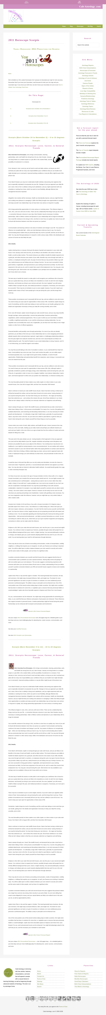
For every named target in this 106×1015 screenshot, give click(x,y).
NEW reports (89, 164)
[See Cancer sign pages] (41, 1002)
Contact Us (40, 976)
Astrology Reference (87, 104)
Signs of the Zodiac (88, 86)
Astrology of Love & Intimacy (88, 78)
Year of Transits (84, 150)
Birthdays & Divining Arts (88, 93)
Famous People (88, 83)
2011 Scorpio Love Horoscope (22, 635)
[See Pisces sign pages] (78, 1002)
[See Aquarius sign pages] (74, 1002)
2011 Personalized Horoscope (26, 617)
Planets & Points (88, 88)
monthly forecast (21, 629)
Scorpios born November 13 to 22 (38, 123)
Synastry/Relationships (87, 96)
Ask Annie (88, 80)
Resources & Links (88, 111)
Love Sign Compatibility (87, 91)
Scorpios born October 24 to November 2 (38, 108)
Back (9, 73)
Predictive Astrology (87, 98)
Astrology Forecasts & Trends (87, 73)
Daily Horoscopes (80, 976)
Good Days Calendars (81, 981)
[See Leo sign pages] (46, 1002)
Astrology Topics (87, 106)
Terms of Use (41, 979)
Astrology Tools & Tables (88, 101)
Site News (40, 984)
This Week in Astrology (81, 986)
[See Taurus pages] (32, 1002)
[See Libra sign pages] (55, 1002)
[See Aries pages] (27, 1002)
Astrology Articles (87, 75)
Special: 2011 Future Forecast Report (39, 611)
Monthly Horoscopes (81, 979)
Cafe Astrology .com (20, 15)
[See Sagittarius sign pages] (64, 1002)
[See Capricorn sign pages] (69, 1002)
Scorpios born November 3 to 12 (38, 116)
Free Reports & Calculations (88, 114)
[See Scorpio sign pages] (59, 1002)
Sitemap (39, 981)
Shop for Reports (79, 971)
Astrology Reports (88, 65)
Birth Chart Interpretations (87, 68)
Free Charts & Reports (81, 973)
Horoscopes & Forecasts (88, 70)
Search (39, 986)
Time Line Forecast (85, 143)
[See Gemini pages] (37, 1002)
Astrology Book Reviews (87, 109)
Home (39, 971)
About (39, 973)
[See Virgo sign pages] (51, 1002)
